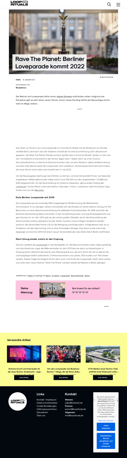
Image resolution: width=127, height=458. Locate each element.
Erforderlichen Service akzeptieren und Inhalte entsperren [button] (105, 441)
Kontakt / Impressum (46, 399)
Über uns (41, 415)
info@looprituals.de (74, 415)
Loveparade (41, 244)
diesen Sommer (64, 96)
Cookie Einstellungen (47, 406)
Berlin (48, 275)
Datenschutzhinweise (47, 402)
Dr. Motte (55, 275)
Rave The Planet (77, 275)
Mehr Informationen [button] (105, 420)
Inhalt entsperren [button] (106, 426)
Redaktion (21, 87)
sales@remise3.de (73, 402)
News (30, 275)
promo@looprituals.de (75, 409)
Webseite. (39, 190)
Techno (87, 275)
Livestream (21, 186)
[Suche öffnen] (109, 4)
